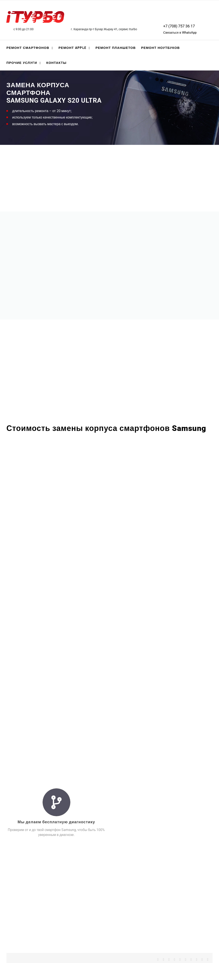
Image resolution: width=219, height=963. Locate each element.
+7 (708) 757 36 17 (179, 26)
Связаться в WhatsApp (180, 32)
